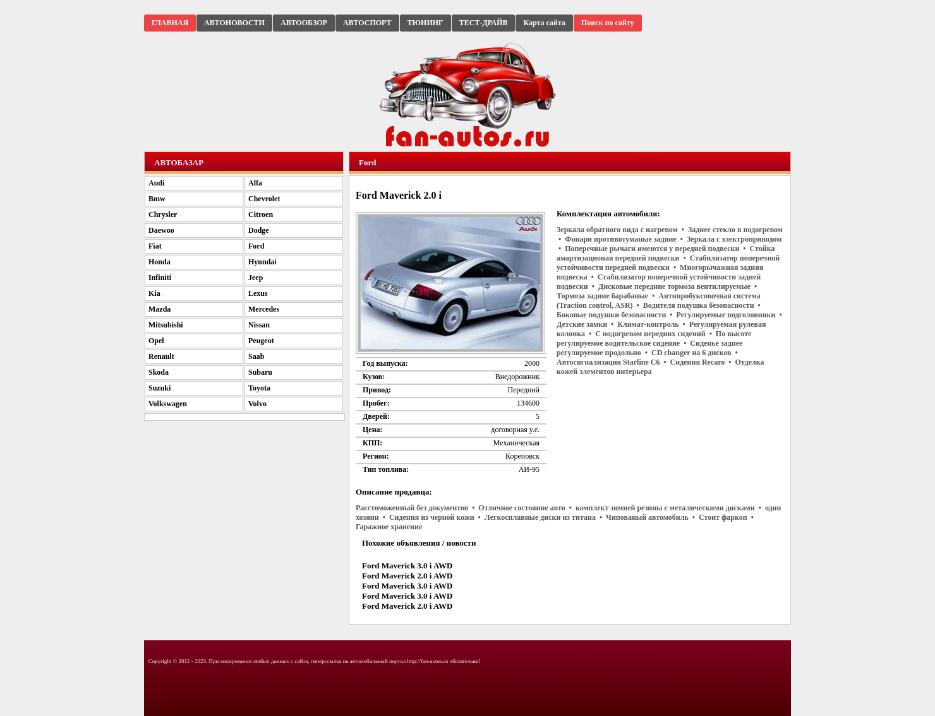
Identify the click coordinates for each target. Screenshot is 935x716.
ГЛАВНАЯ (170, 22)
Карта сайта (544, 22)
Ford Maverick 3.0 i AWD (407, 565)
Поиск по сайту (607, 22)
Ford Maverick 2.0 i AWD (407, 575)
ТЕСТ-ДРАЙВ (483, 22)
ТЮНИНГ (425, 22)
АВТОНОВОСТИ (234, 22)
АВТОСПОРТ (367, 22)
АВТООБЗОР (303, 22)
